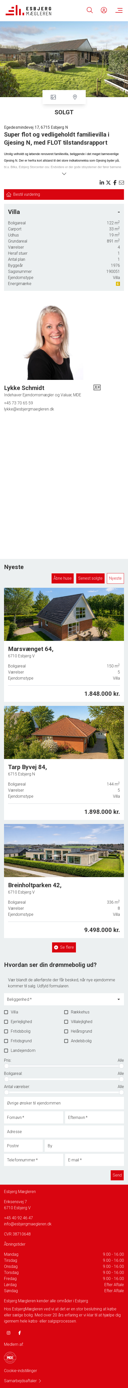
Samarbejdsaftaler (23, 1380)
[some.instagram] (8, 1332)
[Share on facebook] (114, 182)
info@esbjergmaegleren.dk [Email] (28, 1224)
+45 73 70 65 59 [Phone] (18, 403)
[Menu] (118, 10)
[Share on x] (108, 182)
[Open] (118, 999)
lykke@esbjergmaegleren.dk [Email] (29, 409)
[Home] (34, 10)
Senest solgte (90, 578)
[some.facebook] (19, 1332)
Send (117, 1175)
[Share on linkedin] (101, 182)
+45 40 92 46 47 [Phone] (18, 1218)
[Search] (90, 10)
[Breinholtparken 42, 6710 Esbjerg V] (64, 880)
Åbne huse (63, 578)
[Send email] (121, 182)
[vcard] (97, 391)
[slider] (6, 1066)
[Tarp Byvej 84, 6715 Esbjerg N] (64, 763)
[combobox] (60, 1001)
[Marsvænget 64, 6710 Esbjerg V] (64, 645)
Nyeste (115, 578)
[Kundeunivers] (104, 10)
